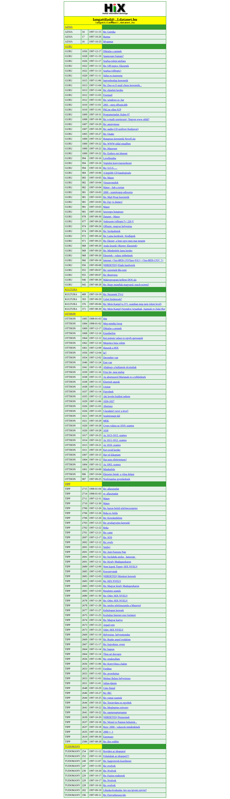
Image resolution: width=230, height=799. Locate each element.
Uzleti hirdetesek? (112, 299)
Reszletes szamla (112, 590)
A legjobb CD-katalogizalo (117, 172)
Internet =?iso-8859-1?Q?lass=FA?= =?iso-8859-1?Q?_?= (133, 260)
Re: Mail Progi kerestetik (116, 197)
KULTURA (71, 289)
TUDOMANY (72, 746)
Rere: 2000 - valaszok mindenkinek (121, 727)
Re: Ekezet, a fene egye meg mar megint (124, 240)
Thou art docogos (112, 654)
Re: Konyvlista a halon (115, 663)
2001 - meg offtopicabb (115, 104)
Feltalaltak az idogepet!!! (116, 756)
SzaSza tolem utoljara (114, 61)
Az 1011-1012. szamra (115, 440)
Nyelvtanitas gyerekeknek (116, 479)
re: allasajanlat (110, 493)
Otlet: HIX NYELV (113, 629)
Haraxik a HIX (110, 347)
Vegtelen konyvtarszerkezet (117, 163)
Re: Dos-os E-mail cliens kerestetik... (122, 85)
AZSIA (69, 27)
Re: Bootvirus (110, 275)
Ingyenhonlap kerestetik (115, 80)
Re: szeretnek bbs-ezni (115, 270)
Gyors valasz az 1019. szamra (118, 425)
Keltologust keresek (113, 610)
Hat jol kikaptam (112, 454)
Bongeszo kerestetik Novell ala (119, 138)
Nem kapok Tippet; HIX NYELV (120, 566)
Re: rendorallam (111, 659)
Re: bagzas (108, 649)
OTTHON (70, 313)
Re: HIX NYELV (112, 581)
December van (110, 357)
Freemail (107, 95)
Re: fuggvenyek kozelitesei (117, 761)
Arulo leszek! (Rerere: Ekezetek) (120, 245)
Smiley (106, 547)
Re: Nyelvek (109, 770)
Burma (106, 36)
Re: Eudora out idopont (115, 153)
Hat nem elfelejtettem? (115, 459)
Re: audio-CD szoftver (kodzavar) (120, 129)
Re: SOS (107, 537)
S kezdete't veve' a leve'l (115, 411)
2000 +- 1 (108, 731)
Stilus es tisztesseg (112, 75)
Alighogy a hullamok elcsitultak (119, 367)
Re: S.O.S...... (110, 168)
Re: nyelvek (109, 765)
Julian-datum (110, 683)
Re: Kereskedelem (112, 518)
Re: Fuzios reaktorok (114, 775)
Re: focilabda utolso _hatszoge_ (119, 556)
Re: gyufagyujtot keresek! (116, 522)
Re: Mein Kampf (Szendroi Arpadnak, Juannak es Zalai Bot (134, 309)
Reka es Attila (110, 513)
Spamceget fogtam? (113, 56)
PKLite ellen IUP (112, 109)
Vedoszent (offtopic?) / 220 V (118, 221)
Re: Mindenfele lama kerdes (117, 250)
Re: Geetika (109, 31)
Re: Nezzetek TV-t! (113, 294)
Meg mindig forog (112, 323)
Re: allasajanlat (111, 488)
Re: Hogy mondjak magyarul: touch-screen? (126, 284)
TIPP (67, 484)
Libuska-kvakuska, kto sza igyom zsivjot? (125, 790)
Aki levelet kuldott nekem (116, 396)
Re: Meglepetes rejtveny (115, 707)
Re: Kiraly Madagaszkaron (117, 561)
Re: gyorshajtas (111, 673)
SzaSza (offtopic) (112, 70)
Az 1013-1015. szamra (115, 435)
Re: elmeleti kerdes (113, 90)
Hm (105, 318)
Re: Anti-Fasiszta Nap (114, 552)
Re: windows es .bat (113, 100)
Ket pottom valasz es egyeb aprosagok (123, 338)
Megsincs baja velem (114, 343)
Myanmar (108, 41)
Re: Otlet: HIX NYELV (115, 595)
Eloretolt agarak (111, 381)
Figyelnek (108, 391)
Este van (107, 362)
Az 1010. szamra (112, 445)
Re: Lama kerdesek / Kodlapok (119, 236)
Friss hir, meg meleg (113, 372)
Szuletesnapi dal (111, 415)
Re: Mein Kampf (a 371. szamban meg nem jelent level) (132, 304)
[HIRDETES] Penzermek (116, 717)
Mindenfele (109, 469)
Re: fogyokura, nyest (114, 644)
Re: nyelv (108, 542)
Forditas (107, 668)
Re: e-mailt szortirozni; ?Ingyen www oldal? (126, 119)
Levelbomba (109, 158)
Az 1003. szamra (112, 464)
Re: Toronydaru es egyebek (117, 702)
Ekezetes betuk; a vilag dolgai (118, 474)
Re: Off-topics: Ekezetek (116, 65)
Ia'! (105, 352)
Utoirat (106, 386)
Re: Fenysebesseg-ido (114, 795)
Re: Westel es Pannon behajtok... (120, 722)
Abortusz (108, 406)
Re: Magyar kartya (113, 620)
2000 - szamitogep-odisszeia (118, 192)
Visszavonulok (110, 182)
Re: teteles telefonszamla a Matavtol (122, 605)
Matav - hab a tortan (113, 187)
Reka (105, 527)
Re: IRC (107, 693)
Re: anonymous (111, 124)
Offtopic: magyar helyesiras (117, 226)
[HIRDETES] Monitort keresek (119, 576)
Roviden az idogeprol (114, 751)
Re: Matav (108, 177)
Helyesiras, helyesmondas (116, 634)
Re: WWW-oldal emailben (117, 143)
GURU (68, 46)
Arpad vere (109, 625)
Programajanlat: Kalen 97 (116, 114)
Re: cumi (107, 532)
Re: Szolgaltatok (111, 231)
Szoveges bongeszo (113, 211)
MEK (106, 420)
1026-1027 (108, 401)
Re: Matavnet (110, 148)
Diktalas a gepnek (112, 51)
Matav (106, 206)
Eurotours (108, 736)
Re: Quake (108, 134)
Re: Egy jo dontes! (113, 202)
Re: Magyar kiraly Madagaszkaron (121, 586)
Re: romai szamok (112, 697)
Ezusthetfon (109, 333)
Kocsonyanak (110, 571)
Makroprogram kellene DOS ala (119, 279)
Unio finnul (109, 688)
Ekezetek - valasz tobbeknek (118, 255)
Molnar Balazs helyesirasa (116, 678)
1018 (105, 430)
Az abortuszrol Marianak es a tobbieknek (124, 377)
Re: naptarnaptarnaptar (115, 712)
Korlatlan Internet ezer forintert (119, 615)
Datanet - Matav (111, 216)
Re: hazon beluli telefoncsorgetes (120, 508)
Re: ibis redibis (111, 741)
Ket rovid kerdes (111, 450)
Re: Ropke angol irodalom (116, 639)
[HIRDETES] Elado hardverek (119, 265)
